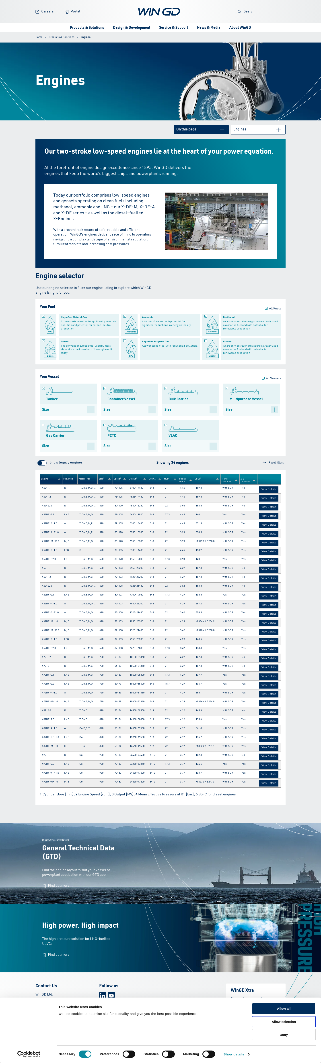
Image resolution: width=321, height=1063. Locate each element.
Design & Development (131, 28)
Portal (72, 12)
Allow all (284, 1008)
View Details (268, 489)
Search (246, 12)
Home (39, 37)
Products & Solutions (87, 28)
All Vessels (273, 378)
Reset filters (273, 462)
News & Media (208, 28)
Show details (234, 1054)
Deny (284, 1035)
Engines (86, 37)
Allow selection (284, 1022)
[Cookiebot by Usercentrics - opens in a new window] (28, 1054)
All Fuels (275, 308)
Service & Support (173, 28)
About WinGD (240, 28)
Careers (44, 12)
